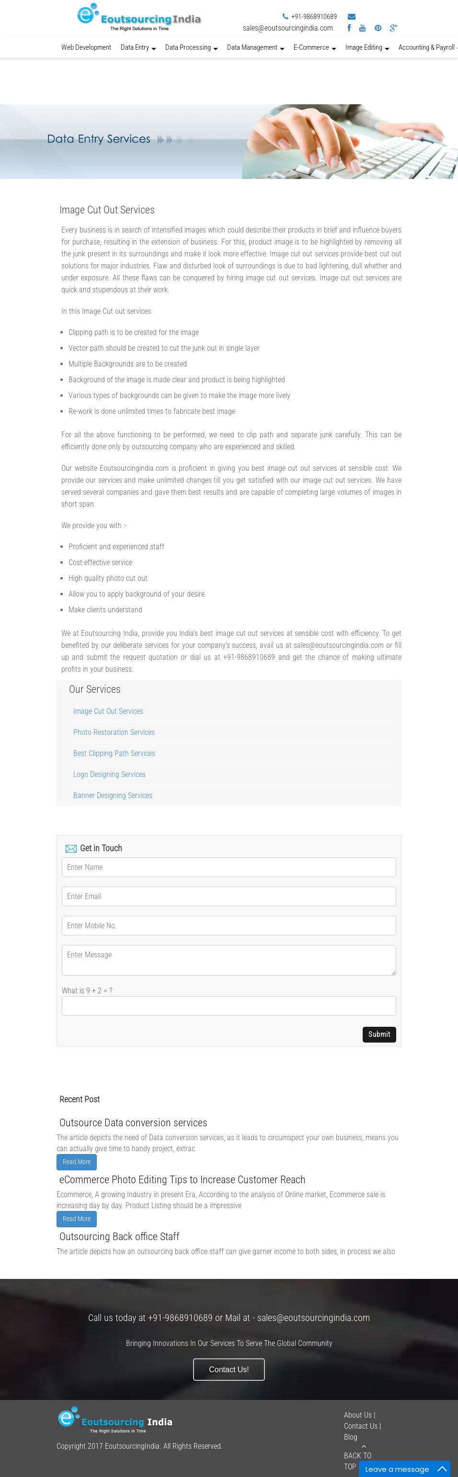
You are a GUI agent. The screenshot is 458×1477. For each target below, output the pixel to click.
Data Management (256, 50)
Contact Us (361, 1426)
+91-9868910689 (314, 16)
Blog (350, 1437)
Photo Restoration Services (114, 732)
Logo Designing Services (109, 774)
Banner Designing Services (112, 795)
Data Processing (191, 50)
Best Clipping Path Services (114, 753)
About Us (358, 1415)
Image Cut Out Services (108, 711)
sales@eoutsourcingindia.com (288, 28)
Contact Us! (229, 1370)
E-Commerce (315, 50)
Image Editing (367, 50)
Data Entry (138, 50)
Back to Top (364, 1457)
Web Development (86, 47)
